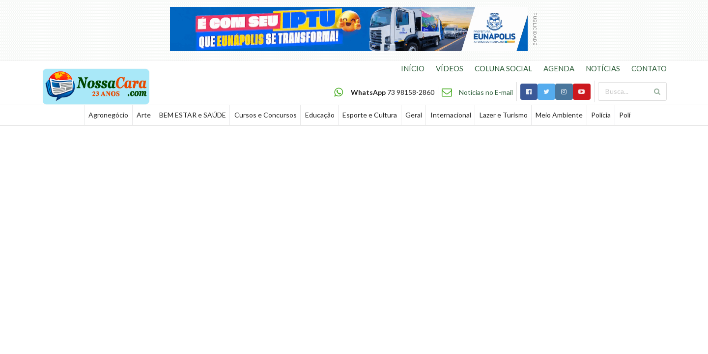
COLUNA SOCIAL (503, 68)
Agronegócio (108, 115)
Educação (320, 115)
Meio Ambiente (559, 115)
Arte (144, 115)
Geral (413, 115)
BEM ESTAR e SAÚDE (192, 115)
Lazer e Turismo (504, 115)
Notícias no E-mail (486, 92)
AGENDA (558, 68)
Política (630, 115)
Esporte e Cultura (369, 115)
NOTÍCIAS (603, 68)
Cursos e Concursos (265, 115)
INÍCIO (413, 68)
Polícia (601, 115)
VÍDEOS (449, 68)
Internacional (450, 115)
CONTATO (649, 68)
